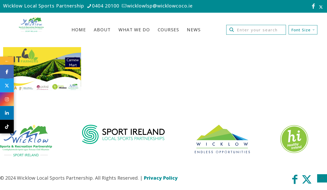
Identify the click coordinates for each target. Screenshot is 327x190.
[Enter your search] (256, 30)
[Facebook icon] (313, 6)
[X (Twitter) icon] (321, 6)
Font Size (303, 29)
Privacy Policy (161, 178)
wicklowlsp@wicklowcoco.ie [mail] (160, 6)
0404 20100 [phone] (105, 6)
